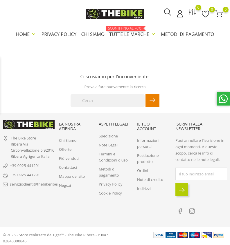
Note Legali (108, 144)
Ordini (142, 170)
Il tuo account (146, 126)
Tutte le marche (132, 31)
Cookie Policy (110, 192)
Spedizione (108, 135)
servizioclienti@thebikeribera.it (37, 183)
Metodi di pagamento (187, 34)
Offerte (65, 149)
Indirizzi (144, 188)
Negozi (65, 185)
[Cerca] (108, 100)
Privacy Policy (59, 34)
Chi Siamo (93, 34)
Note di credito (150, 179)
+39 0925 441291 (25, 165)
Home (26, 34)
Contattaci (68, 167)
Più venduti (69, 158)
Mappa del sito (72, 176)
